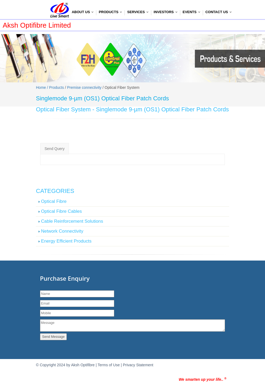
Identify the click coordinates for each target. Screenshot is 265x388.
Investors (167, 12)
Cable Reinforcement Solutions (72, 221)
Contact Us (219, 12)
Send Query (55, 149)
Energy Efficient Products (66, 241)
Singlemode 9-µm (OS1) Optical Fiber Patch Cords (162, 109)
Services (139, 12)
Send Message (53, 337)
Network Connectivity (62, 231)
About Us (84, 12)
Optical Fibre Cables (61, 211)
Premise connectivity (84, 87)
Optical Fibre (54, 201)
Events (193, 12)
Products (111, 12)
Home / (42, 87)
